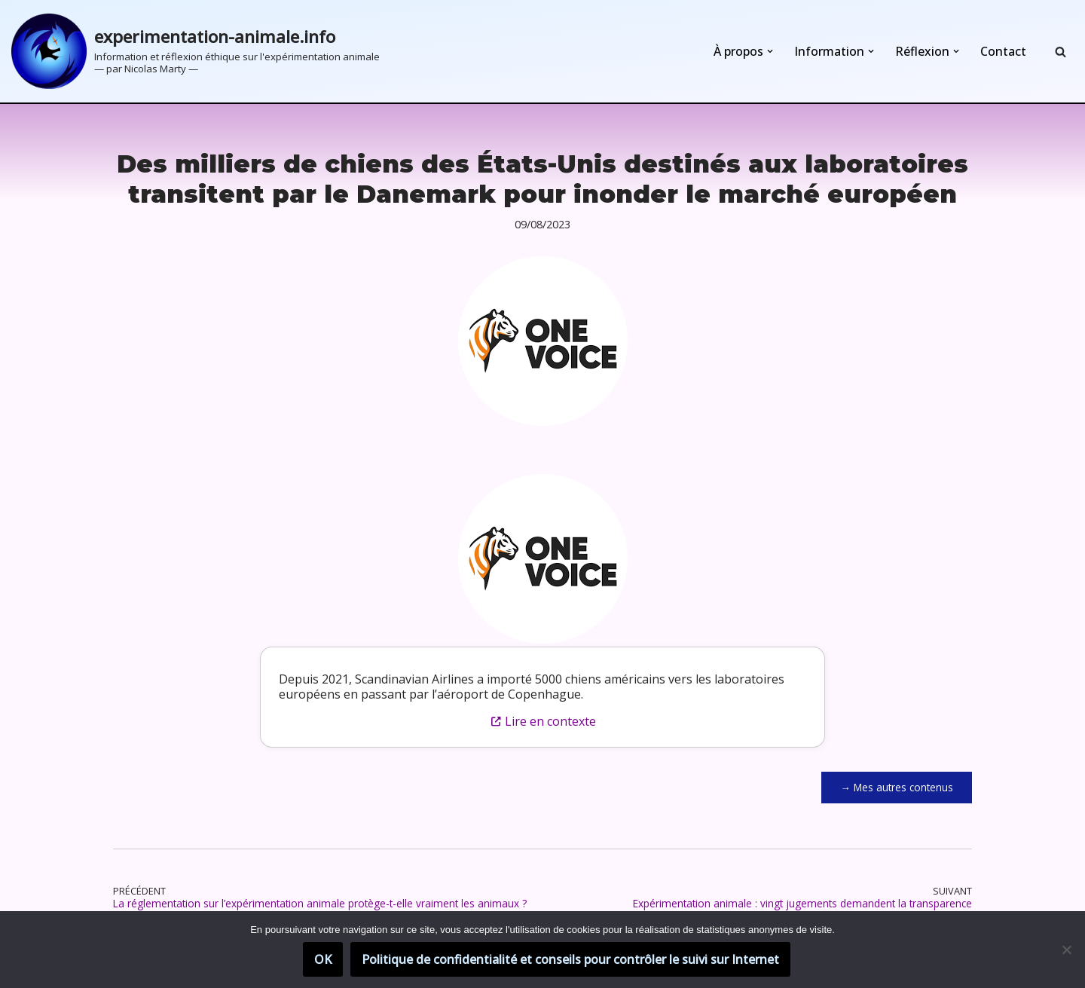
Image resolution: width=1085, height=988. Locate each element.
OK (323, 959)
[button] (770, 51)
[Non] (1066, 949)
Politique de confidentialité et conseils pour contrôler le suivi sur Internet (570, 959)
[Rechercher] (1060, 51)
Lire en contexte (543, 721)
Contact (1003, 51)
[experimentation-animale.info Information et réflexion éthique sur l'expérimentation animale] (195, 51)
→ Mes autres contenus (896, 787)
